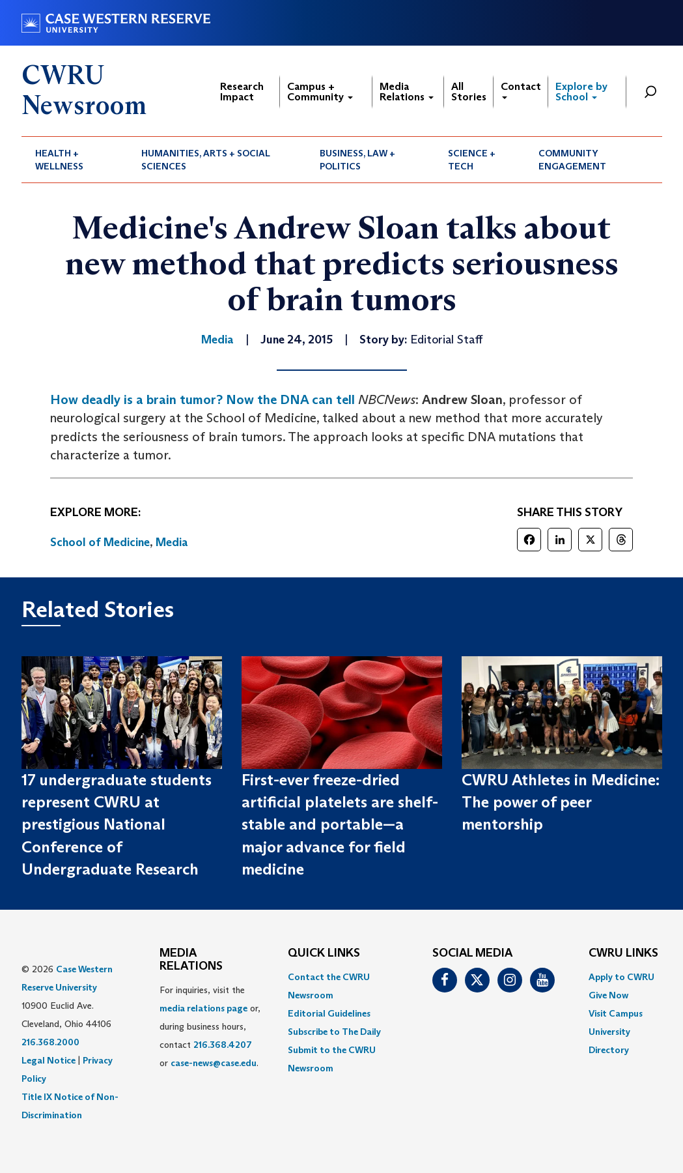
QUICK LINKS (324, 953)
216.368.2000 (50, 1042)
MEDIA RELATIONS (191, 960)
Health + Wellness (59, 159)
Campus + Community (320, 91)
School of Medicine (100, 542)
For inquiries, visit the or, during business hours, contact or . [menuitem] (210, 1026)
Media (172, 542)
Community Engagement (572, 159)
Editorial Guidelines (329, 1013)
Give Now (608, 995)
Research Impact (242, 91)
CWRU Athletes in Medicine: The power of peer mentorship (561, 802)
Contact (521, 89)
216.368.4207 (222, 1044)
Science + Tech (471, 159)
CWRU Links (623, 953)
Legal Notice (48, 1060)
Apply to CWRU (621, 977)
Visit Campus (616, 1013)
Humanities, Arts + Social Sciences (205, 159)
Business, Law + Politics (357, 159)
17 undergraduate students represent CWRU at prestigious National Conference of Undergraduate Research (116, 824)
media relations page (203, 1008)
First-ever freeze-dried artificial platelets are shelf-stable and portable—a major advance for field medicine (340, 824)
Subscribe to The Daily (334, 1031)
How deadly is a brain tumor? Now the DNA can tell (202, 399)
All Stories (468, 91)
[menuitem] (74, 159)
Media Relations (407, 91)
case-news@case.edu (214, 1063)
